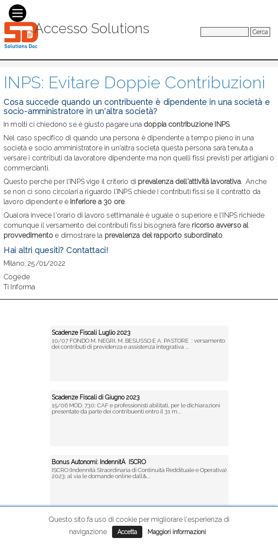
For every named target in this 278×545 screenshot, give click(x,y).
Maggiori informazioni (177, 531)
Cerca (260, 31)
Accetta (127, 531)
